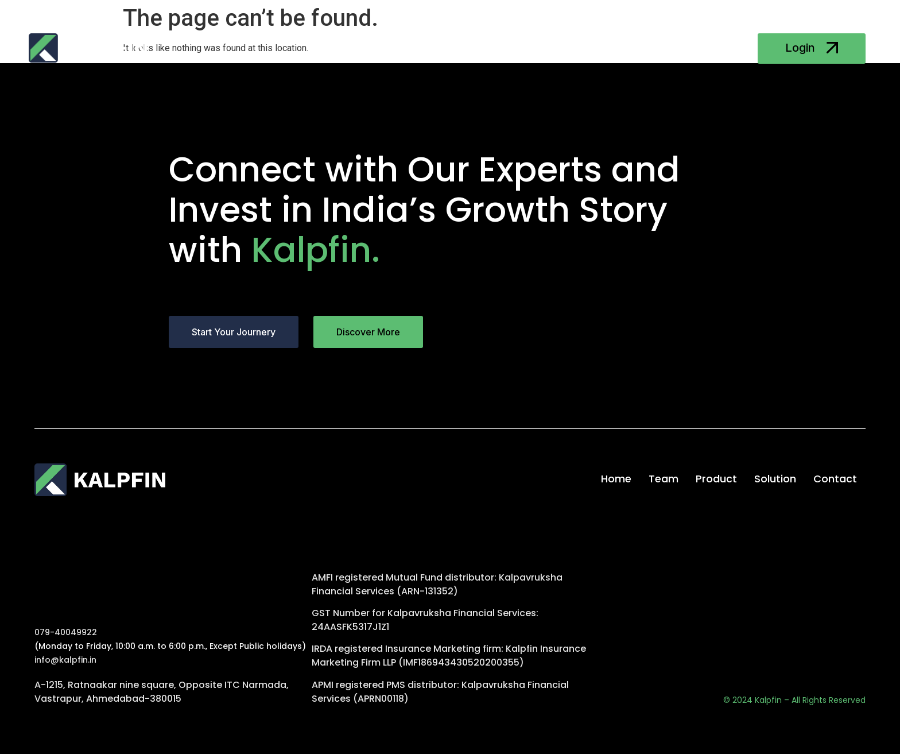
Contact (551, 49)
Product (436, 49)
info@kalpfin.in (65, 660)
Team (385, 49)
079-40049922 (65, 632)
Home (339, 49)
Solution (494, 49)
